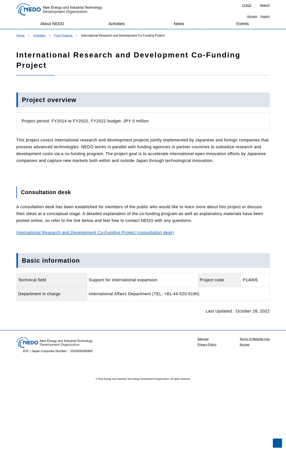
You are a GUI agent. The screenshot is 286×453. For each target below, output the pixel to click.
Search (265, 5)
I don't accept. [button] (24, 440)
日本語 (246, 5)
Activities (116, 25)
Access (252, 16)
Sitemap (202, 406)
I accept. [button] (55, 440)
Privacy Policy (206, 412)
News (179, 24)
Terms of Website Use (255, 406)
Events (242, 24)
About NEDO (52, 24)
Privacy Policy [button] (57, 430)
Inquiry (265, 16)
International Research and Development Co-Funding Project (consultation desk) (95, 300)
